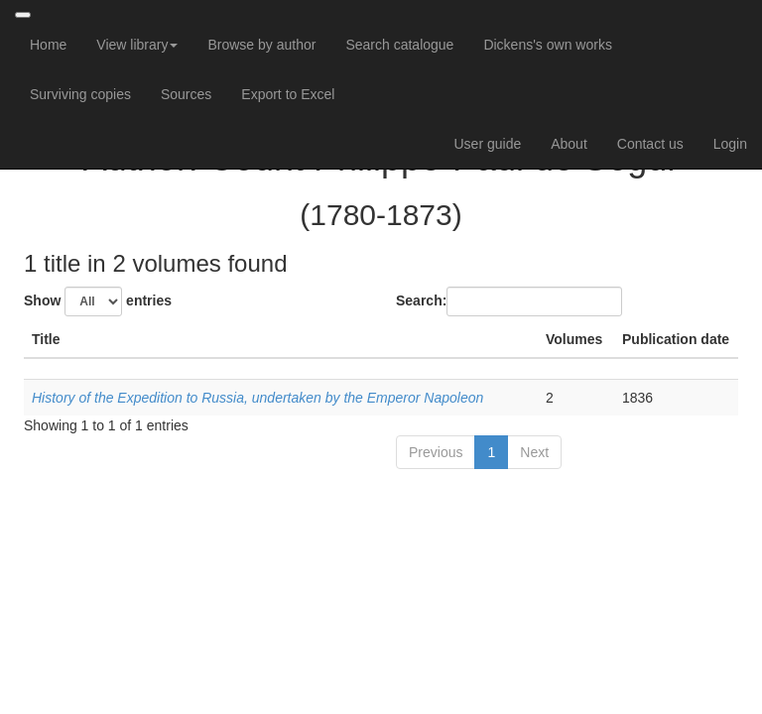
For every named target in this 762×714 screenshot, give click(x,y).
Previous (435, 452)
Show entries (98, 301)
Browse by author (261, 45)
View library (137, 45)
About (569, 144)
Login (730, 144)
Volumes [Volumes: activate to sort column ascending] (574, 339)
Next (534, 452)
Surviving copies (80, 94)
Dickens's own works (547, 45)
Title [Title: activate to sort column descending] (46, 339)
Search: (509, 301)
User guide (488, 144)
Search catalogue (399, 45)
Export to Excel (287, 94)
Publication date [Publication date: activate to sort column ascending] (675, 339)
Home (48, 45)
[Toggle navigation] (23, 15)
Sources (186, 94)
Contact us (650, 144)
